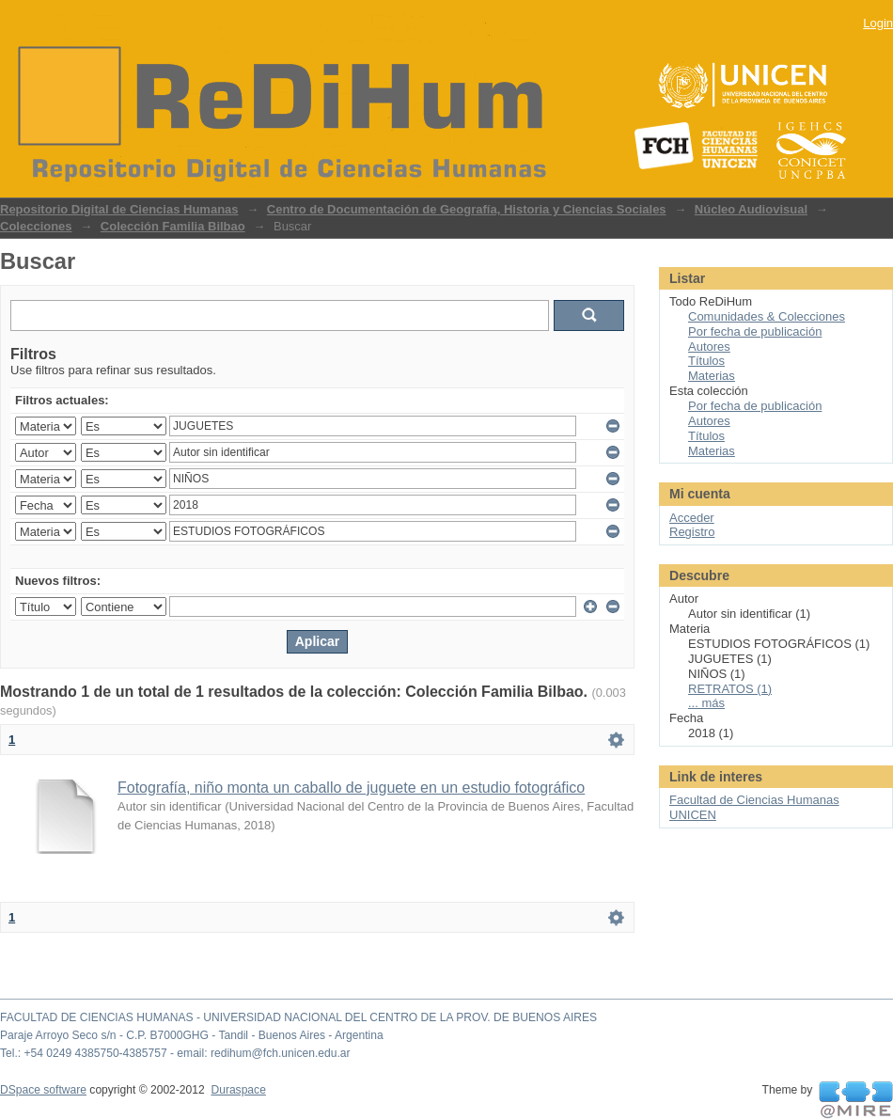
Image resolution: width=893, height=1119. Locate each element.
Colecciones (36, 226)
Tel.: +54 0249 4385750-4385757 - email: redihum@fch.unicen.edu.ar (175, 1053)
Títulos (706, 361)
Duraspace (238, 1089)
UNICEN (692, 815)
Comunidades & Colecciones (766, 316)
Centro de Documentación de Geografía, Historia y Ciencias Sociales (466, 209)
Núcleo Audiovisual (751, 209)
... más (706, 703)
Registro (691, 532)
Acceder (691, 518)
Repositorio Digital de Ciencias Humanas (119, 209)
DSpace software (43, 1089)
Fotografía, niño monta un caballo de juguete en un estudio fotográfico (351, 788)
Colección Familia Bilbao (173, 226)
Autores (709, 346)
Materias (711, 376)
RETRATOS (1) (730, 689)
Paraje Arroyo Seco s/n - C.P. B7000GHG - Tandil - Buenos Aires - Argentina (192, 1035)
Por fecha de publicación (755, 331)
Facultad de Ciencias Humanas (754, 800)
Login (878, 23)
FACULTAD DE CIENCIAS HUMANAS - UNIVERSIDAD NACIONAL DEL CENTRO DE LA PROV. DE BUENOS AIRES (298, 1017)
